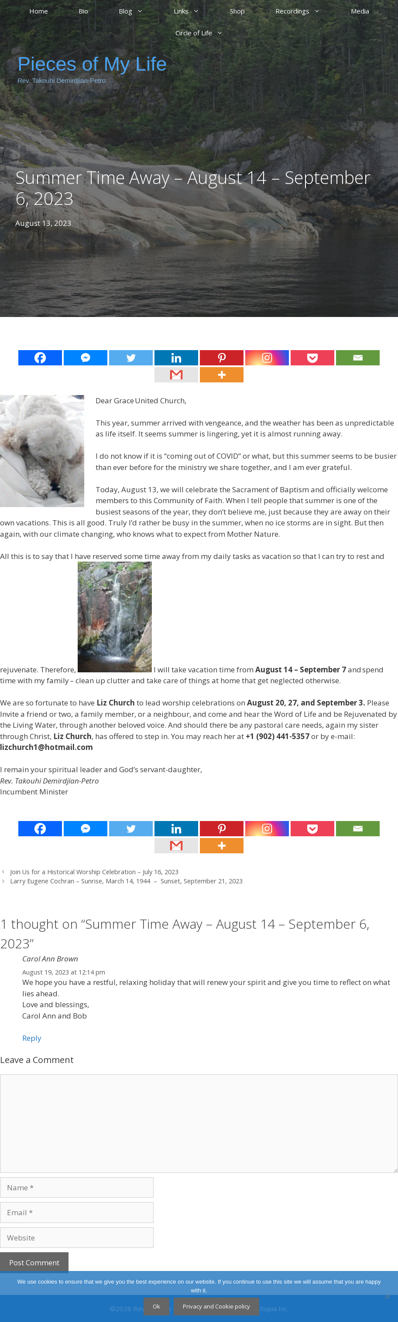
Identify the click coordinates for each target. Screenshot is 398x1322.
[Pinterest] (222, 357)
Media (360, 11)
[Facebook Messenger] (85, 357)
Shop (237, 11)
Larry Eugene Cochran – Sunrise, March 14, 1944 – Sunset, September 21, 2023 (126, 881)
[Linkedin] (176, 357)
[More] (222, 374)
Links (194, 11)
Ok (156, 1306)
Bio (83, 11)
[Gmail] (176, 374)
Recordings (305, 11)
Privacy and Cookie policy (216, 1306)
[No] (387, 1296)
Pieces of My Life (92, 64)
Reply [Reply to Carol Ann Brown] (31, 1038)
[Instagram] (267, 357)
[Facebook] (40, 357)
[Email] (358, 357)
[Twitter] (131, 357)
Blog (138, 11)
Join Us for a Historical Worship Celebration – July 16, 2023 (94, 872)
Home (38, 11)
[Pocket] (312, 357)
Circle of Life (206, 33)
